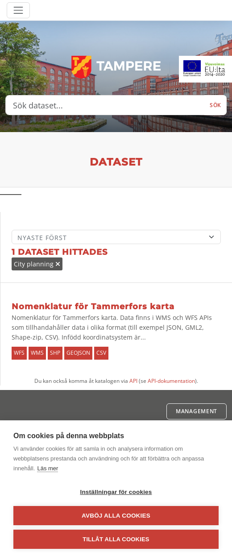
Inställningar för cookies (116, 492)
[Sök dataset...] (105, 105)
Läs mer (47, 468)
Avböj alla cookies (116, 515)
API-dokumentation (171, 381)
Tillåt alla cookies (116, 539)
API (133, 381)
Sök (215, 105)
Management (196, 411)
